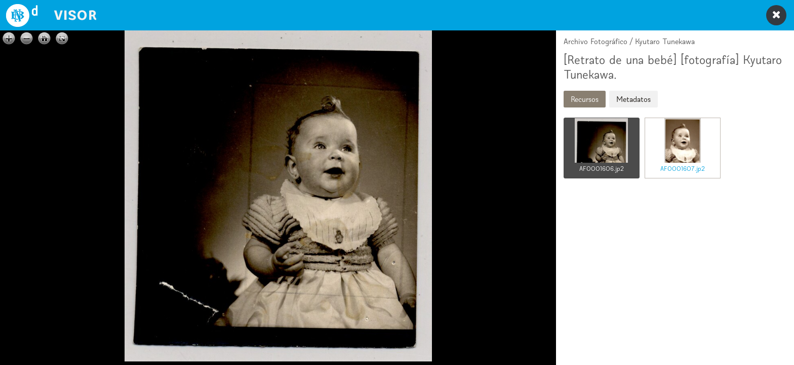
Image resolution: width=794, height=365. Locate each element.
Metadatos (633, 99)
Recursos (585, 99)
